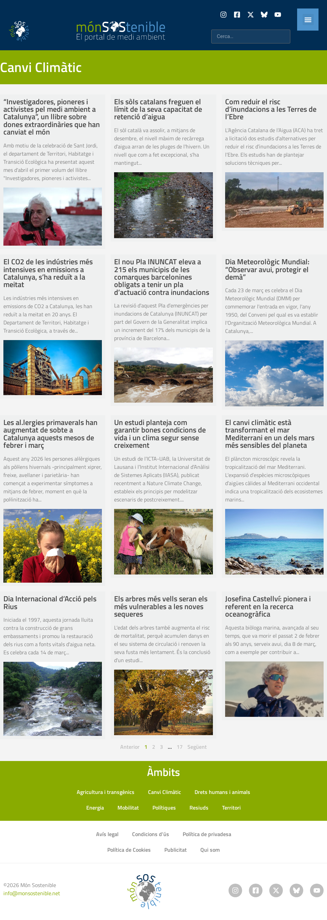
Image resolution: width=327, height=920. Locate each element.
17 (180, 747)
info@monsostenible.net (31, 893)
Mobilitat (128, 807)
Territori (231, 807)
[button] (308, 19)
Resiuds (198, 807)
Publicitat (175, 850)
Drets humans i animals (222, 792)
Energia (95, 807)
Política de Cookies (129, 850)
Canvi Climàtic (164, 792)
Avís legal (107, 834)
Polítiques (164, 807)
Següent (197, 747)
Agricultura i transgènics (105, 792)
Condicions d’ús (150, 834)
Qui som (210, 850)
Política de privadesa (207, 834)
